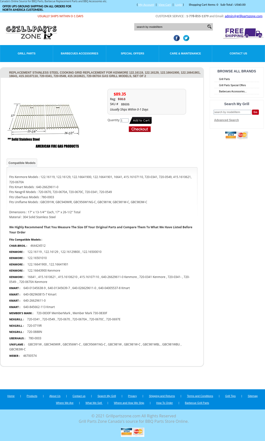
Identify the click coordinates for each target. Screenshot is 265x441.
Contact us (79, 395)
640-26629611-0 (34, 300)
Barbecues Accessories (79, 53)
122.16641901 (58, 264)
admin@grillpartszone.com (243, 16)
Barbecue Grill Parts (197, 402)
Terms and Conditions (200, 395)
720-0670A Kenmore (33, 282)
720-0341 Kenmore (152, 277)
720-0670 (63, 319)
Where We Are (64, 402)
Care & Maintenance (185, 53)
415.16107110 (89, 277)
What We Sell (94, 402)
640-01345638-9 (34, 288)
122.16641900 (37, 264)
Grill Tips (230, 395)
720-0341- (174, 277)
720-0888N (34, 332)
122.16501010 (37, 258)
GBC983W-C (17, 349)
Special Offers (132, 53)
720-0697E (113, 319)
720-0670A (79, 319)
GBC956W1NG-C (94, 344)
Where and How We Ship (129, 402)
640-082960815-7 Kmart (39, 294)
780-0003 (35, 338)
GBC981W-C (132, 344)
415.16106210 (67, 277)
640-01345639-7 (59, 288)
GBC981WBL (151, 344)
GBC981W (115, 344)
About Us (54, 395)
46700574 (30, 356)
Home (11, 395)
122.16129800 (70, 252)
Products (32, 395)
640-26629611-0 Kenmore (119, 277)
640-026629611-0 (84, 288)
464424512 (38, 246)
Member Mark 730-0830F (90, 313)
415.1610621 (47, 277)
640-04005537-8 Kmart (114, 288)
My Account (146, 4)
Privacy (132, 395)
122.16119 (34, 252)
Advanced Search (226, 120)
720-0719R (34, 326)
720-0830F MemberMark (54, 313)
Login (178, 4)
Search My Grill (107, 395)
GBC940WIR (52, 344)
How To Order (164, 402)
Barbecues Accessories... (233, 91)
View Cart (164, 4)
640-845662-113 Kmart (39, 307)
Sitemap (253, 395)
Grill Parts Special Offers (232, 85)
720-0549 (48, 319)
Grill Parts (26, 53)
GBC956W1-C (72, 344)
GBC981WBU (171, 344)
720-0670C (96, 319)
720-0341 (33, 319)
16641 (31, 277)
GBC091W (35, 344)
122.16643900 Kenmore (43, 270)
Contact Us (238, 53)
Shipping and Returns (162, 395)
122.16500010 (92, 252)
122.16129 (51, 252)
